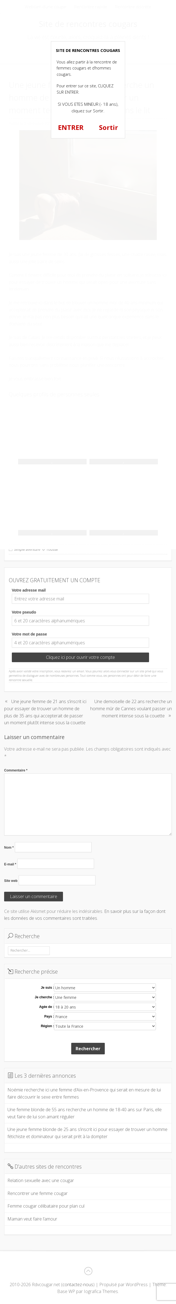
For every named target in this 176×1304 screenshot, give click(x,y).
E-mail (10, 864)
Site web (11, 881)
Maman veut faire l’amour (32, 1219)
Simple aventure (27, 549)
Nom (9, 847)
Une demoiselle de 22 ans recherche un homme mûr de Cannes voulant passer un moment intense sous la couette (131, 708)
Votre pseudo (24, 612)
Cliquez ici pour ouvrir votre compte (80, 657)
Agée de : (46, 1007)
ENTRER (71, 127)
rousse (52, 549)
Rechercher (88, 1049)
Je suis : (47, 988)
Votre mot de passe (29, 634)
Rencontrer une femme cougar (37, 1193)
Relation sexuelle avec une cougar (40, 1180)
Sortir (108, 127)
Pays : (49, 1016)
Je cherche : (44, 997)
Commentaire (16, 770)
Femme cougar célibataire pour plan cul (45, 1206)
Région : (47, 1026)
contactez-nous (77, 1284)
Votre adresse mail (29, 590)
